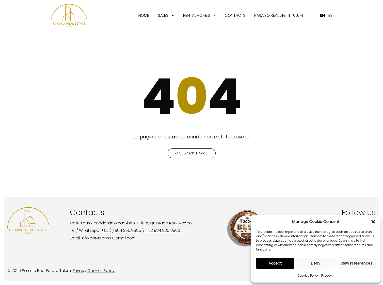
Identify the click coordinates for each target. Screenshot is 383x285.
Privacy (326, 275)
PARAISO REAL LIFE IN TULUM (278, 15)
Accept (275, 263)
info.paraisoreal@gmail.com (108, 238)
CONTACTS (235, 15)
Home (143, 15)
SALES (163, 15)
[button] (373, 221)
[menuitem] (143, 15)
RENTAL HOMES (196, 15)
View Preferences (356, 263)
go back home (191, 153)
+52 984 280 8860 (162, 230)
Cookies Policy (308, 275)
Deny (315, 263)
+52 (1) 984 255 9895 (121, 230)
